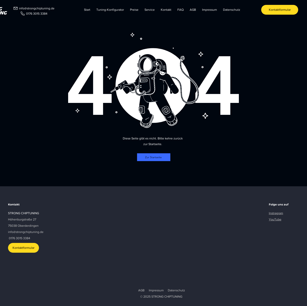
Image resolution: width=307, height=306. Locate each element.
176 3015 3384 (20, 238)
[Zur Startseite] (153, 157)
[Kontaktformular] (279, 10)
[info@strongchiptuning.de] (34, 8)
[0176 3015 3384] (34, 13)
